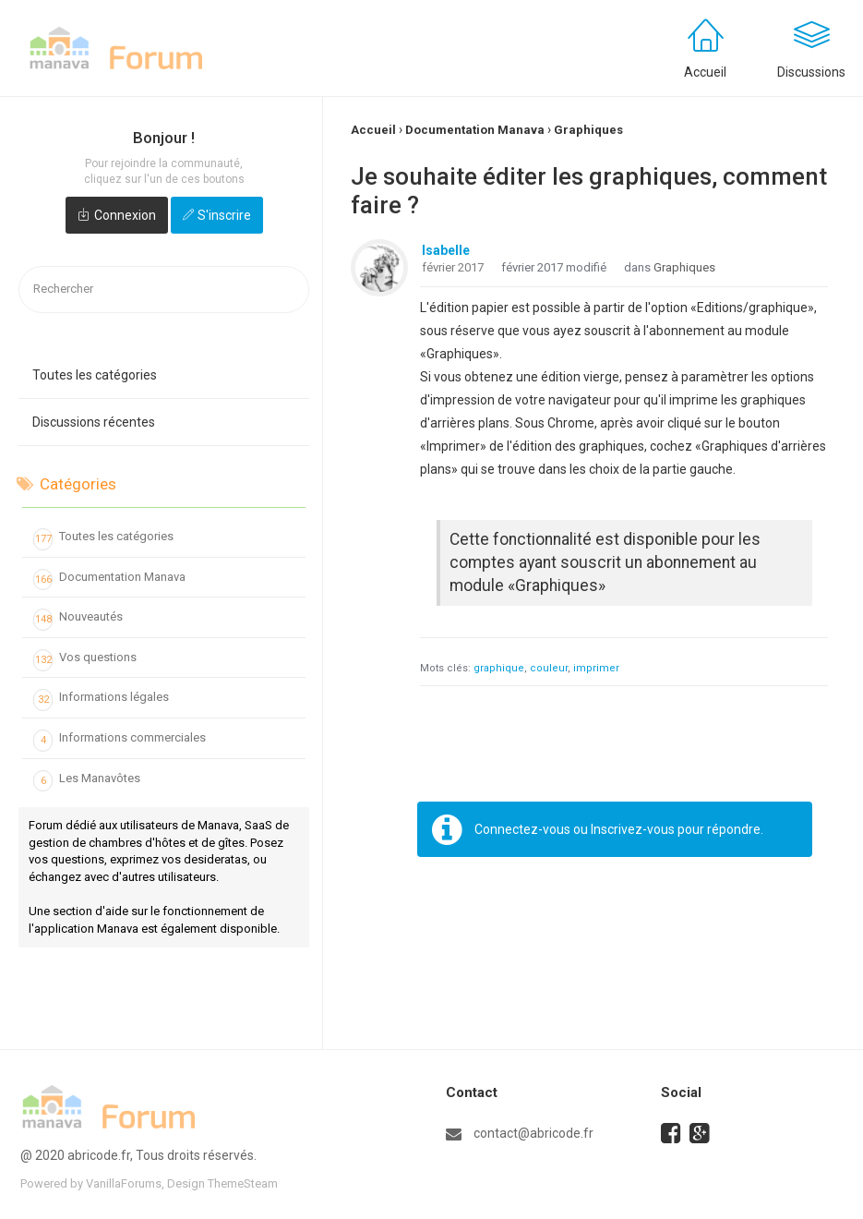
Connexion (125, 215)
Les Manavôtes (86, 781)
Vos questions (85, 660)
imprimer (596, 668)
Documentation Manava (109, 580)
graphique (498, 668)
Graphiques (684, 267)
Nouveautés (78, 620)
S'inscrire (224, 215)
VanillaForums (124, 1183)
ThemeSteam (243, 1183)
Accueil (705, 72)
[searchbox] (163, 289)
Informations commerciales (119, 741)
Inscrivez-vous (633, 829)
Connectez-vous (522, 829)
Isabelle (446, 250)
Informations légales (101, 700)
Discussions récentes (93, 422)
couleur (549, 668)
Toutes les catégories (94, 375)
